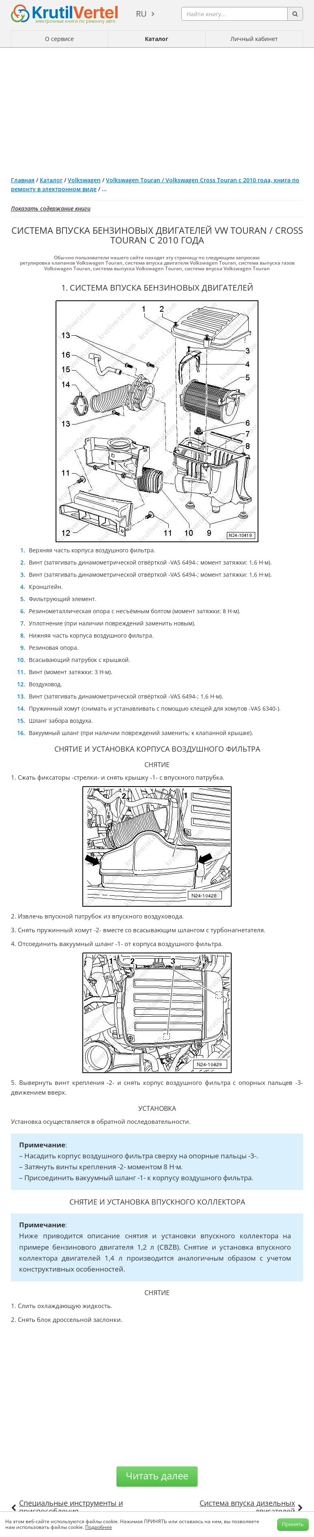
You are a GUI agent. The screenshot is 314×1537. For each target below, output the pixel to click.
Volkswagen (84, 180)
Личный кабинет (254, 39)
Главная (22, 180)
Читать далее (157, 1475)
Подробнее (98, 1527)
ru (141, 13)
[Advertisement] (157, 109)
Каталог (156, 39)
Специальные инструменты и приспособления (71, 1507)
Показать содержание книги (50, 208)
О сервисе (59, 39)
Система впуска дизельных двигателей (247, 1507)
